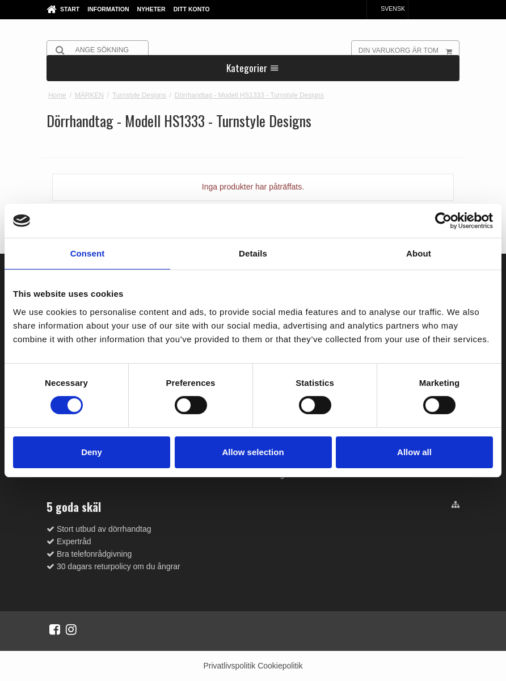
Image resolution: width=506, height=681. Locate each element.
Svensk (387, 8)
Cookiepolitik (280, 665)
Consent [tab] (87, 253)
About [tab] (418, 253)
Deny (91, 452)
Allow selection (253, 452)
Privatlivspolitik (229, 665)
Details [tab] (253, 253)
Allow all (414, 452)
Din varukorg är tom (409, 50)
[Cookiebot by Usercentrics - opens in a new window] (443, 220)
